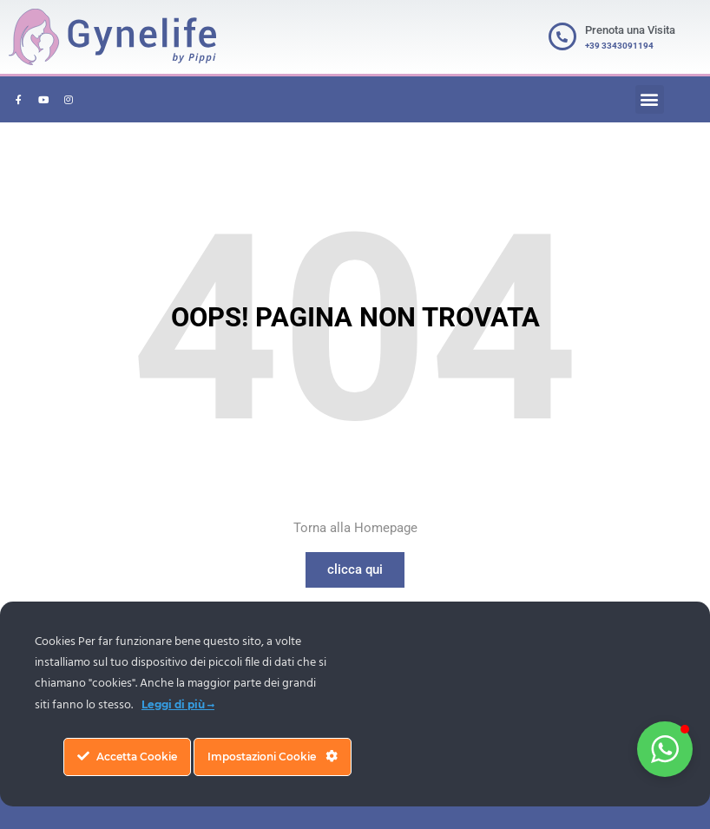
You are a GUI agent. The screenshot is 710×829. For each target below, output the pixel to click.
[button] (649, 99)
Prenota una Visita (630, 29)
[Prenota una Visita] (562, 36)
